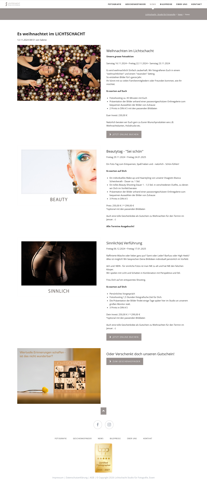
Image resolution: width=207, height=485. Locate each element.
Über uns (132, 438)
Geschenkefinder (82, 438)
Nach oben (103, 411)
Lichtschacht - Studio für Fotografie (160, 14)
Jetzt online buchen (125, 134)
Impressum (58, 477)
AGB (92, 477)
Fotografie (61, 438)
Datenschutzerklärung (77, 477)
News (180, 14)
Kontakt (147, 438)
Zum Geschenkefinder (126, 361)
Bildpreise (115, 438)
